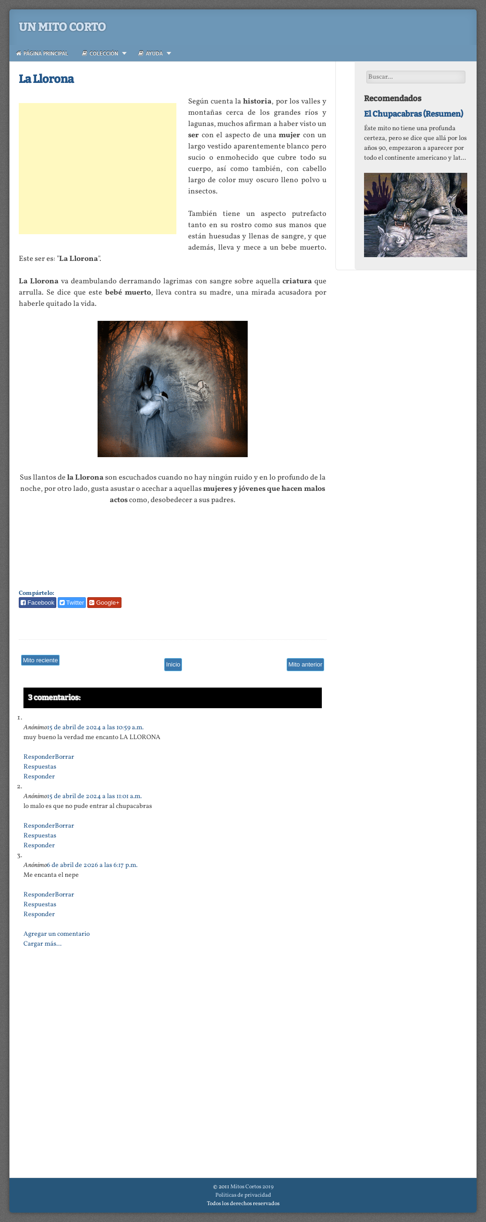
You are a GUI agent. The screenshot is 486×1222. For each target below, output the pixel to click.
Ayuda (150, 53)
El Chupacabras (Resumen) (413, 113)
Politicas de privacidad (243, 1195)
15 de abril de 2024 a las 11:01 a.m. (94, 796)
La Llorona (46, 79)
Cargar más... (42, 944)
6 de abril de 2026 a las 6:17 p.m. (92, 865)
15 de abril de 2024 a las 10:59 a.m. (95, 727)
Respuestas (39, 767)
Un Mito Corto (62, 27)
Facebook (37, 602)
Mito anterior (305, 664)
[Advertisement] (97, 168)
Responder (39, 757)
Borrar (64, 757)
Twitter (72, 602)
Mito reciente (40, 660)
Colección (100, 53)
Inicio (173, 664)
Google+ (104, 602)
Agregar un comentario (56, 934)
